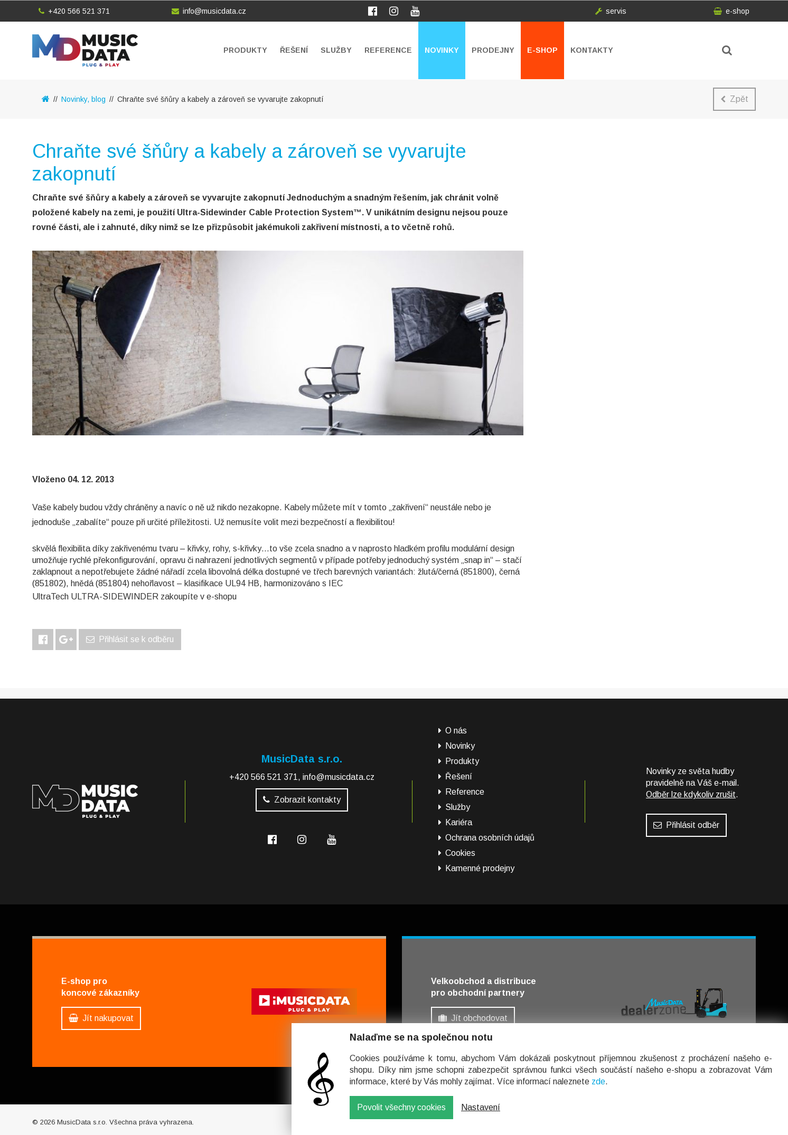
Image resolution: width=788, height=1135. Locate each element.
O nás (456, 730)
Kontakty (591, 50)
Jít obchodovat (473, 1018)
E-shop (542, 50)
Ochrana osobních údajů (489, 837)
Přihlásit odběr (686, 825)
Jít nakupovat (101, 1018)
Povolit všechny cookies (401, 1115)
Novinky (442, 50)
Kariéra (458, 822)
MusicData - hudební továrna (85, 50)
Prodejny (493, 50)
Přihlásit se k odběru (130, 639)
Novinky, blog (83, 99)
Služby (336, 50)
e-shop (731, 11)
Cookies (460, 852)
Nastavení (480, 1115)
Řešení (294, 50)
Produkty (245, 50)
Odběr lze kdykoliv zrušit (691, 794)
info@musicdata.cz (209, 11)
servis (610, 11)
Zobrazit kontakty (302, 799)
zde (598, 1089)
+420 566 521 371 (74, 11)
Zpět (734, 98)
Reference (388, 50)
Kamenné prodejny (479, 868)
